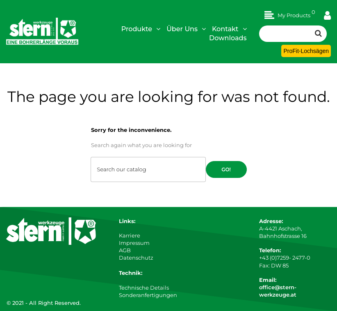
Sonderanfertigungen (148, 295)
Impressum (134, 243)
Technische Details (144, 287)
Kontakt (229, 28)
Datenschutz (136, 257)
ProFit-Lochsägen (306, 51)
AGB (125, 250)
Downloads (227, 38)
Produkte (141, 28)
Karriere (129, 235)
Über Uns (186, 28)
